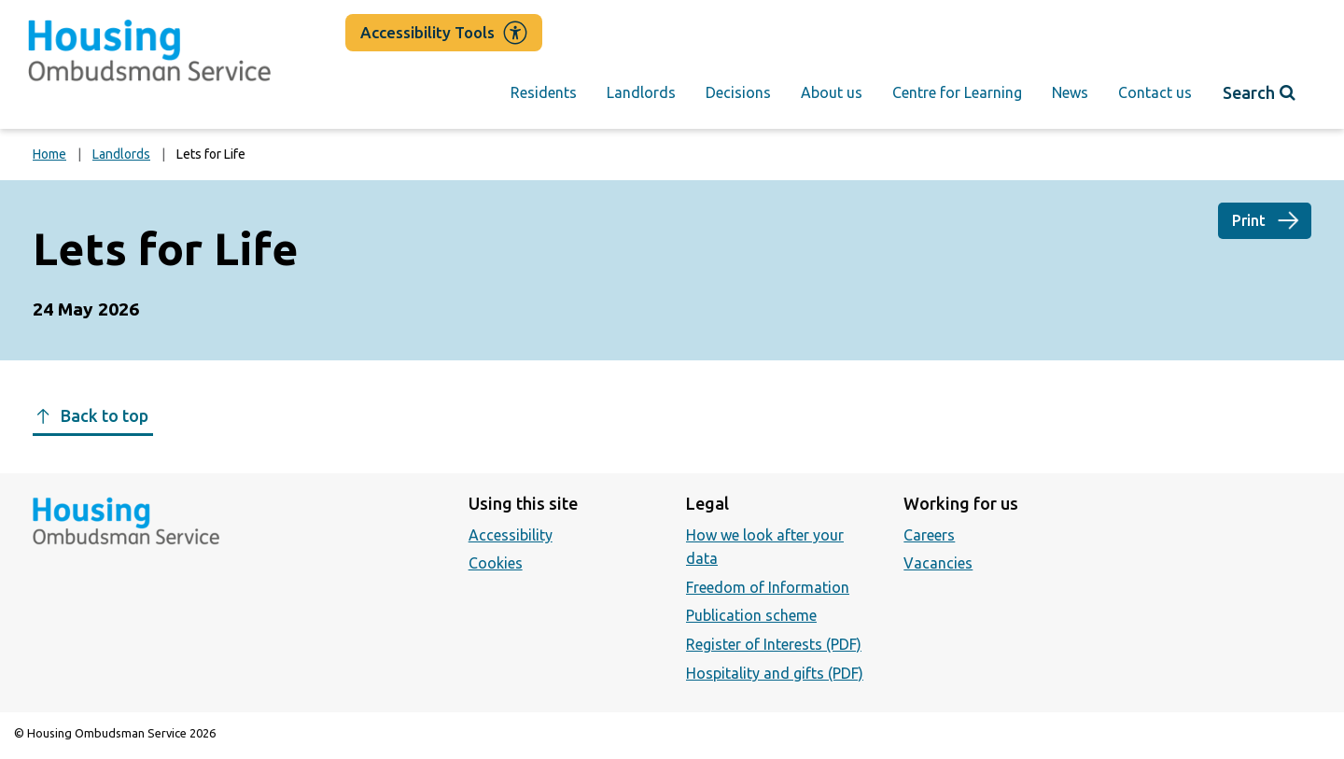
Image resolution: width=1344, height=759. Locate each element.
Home (49, 154)
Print (1249, 220)
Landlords (641, 92)
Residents (544, 92)
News (1070, 92)
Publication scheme (751, 615)
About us (831, 92)
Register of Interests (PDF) (773, 644)
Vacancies (938, 563)
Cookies (496, 563)
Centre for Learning (957, 92)
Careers (929, 535)
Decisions (738, 92)
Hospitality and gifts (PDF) (774, 673)
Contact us (1155, 92)
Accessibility (511, 535)
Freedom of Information (767, 587)
